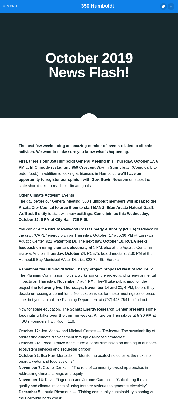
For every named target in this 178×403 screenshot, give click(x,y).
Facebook (171, 6)
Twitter (163, 6)
